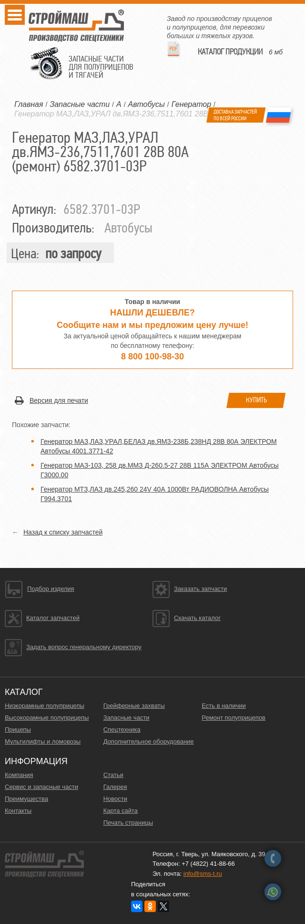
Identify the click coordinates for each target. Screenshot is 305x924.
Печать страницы (128, 822)
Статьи (113, 774)
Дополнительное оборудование (148, 741)
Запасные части (126, 717)
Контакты (18, 810)
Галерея (115, 786)
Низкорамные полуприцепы (44, 705)
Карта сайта (120, 810)
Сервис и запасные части (41, 786)
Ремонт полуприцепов (233, 717)
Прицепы (18, 729)
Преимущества (26, 798)
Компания (19, 774)
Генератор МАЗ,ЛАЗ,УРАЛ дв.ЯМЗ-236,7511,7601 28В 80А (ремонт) (137, 114)
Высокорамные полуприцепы (47, 717)
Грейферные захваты (134, 705)
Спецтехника (122, 729)
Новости (115, 798)
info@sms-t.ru (202, 873)
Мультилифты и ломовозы (43, 741)
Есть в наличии (223, 705)
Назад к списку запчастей (62, 532)
